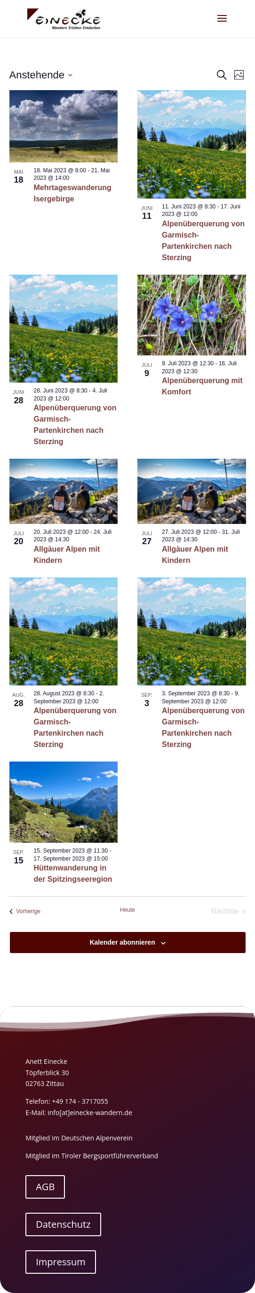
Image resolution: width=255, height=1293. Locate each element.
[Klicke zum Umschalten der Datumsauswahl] (40, 75)
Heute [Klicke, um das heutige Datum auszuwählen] (127, 910)
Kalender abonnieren (122, 942)
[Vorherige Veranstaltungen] (24, 911)
